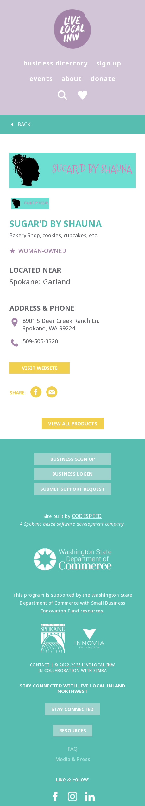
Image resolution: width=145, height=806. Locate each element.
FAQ (72, 749)
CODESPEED (87, 516)
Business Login (72, 474)
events (41, 78)
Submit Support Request (72, 489)
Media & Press (72, 759)
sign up (108, 63)
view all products (72, 423)
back (20, 124)
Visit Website (40, 368)
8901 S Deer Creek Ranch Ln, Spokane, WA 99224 (54, 324)
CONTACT (40, 665)
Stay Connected (72, 709)
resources (72, 730)
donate (103, 78)
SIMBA (100, 670)
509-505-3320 (33, 343)
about (71, 78)
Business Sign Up (72, 459)
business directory (56, 63)
